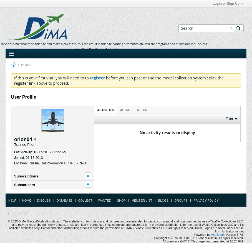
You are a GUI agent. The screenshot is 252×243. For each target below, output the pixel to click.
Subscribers (24, 185)
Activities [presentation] (105, 110)
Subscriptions (26, 176)
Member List (142, 200)
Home (26, 200)
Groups (181, 200)
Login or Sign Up (228, 4)
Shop (121, 200)
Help (12, 200)
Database (64, 200)
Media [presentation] (142, 110)
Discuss (44, 200)
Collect (85, 200)
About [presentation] (125, 110)
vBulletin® (218, 234)
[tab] (105, 110)
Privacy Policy (206, 200)
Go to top (19, 213)
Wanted (104, 200)
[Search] (206, 28)
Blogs (163, 200)
